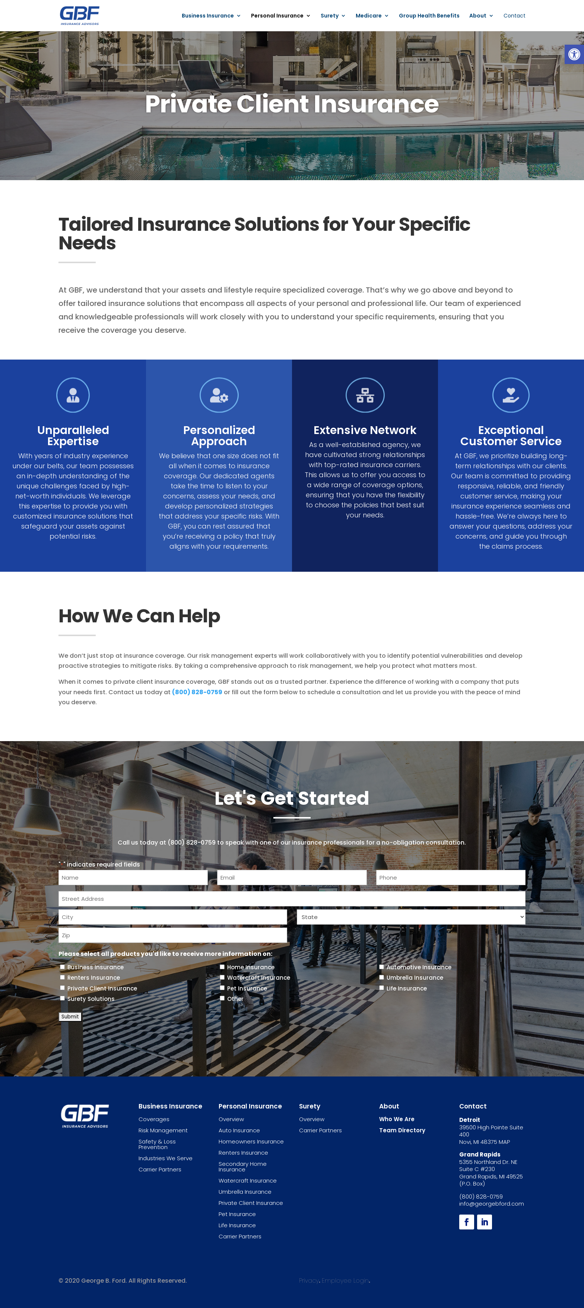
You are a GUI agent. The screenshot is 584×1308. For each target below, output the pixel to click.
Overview (231, 1119)
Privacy (309, 1280)
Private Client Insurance (102, 988)
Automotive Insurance (419, 967)
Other (235, 999)
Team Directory (402, 1130)
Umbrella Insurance (415, 978)
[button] (574, 54)
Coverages (154, 1119)
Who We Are (397, 1119)
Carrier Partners (160, 1169)
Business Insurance (208, 16)
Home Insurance (250, 967)
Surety (330, 16)
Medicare (369, 16)
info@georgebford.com (491, 1203)
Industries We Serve (166, 1158)
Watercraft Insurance (258, 978)
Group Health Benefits (429, 16)
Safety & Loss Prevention (157, 1144)
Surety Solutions (91, 999)
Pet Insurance (247, 988)
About (477, 16)
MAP (504, 1142)
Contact (515, 16)
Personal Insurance (277, 16)
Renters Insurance (93, 978)
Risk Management (163, 1130)
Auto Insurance (239, 1130)
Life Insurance (407, 988)
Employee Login (345, 1280)
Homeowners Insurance (251, 1141)
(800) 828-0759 (197, 692)
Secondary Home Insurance (243, 1166)
